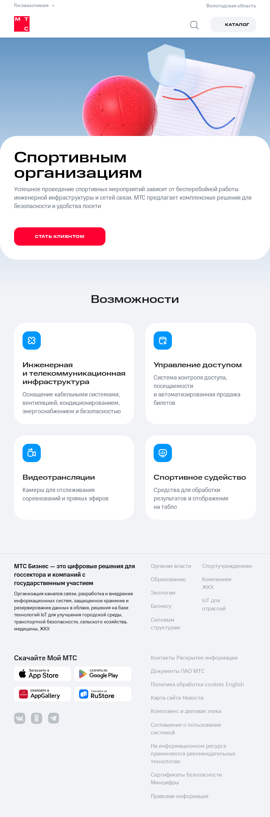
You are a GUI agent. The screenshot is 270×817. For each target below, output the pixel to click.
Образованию (166, 579)
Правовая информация (176, 773)
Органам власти (168, 566)
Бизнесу (160, 606)
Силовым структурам (215, 569)
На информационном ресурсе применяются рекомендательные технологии (188, 740)
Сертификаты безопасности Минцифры (195, 760)
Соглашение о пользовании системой (193, 720)
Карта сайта (164, 693)
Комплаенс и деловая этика (181, 707)
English (226, 680)
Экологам (162, 593)
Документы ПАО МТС (174, 666)
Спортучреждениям (224, 586)
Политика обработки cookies (182, 680)
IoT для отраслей (220, 612)
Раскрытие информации (203, 653)
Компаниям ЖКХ (220, 599)
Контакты (161, 653)
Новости (190, 693)
